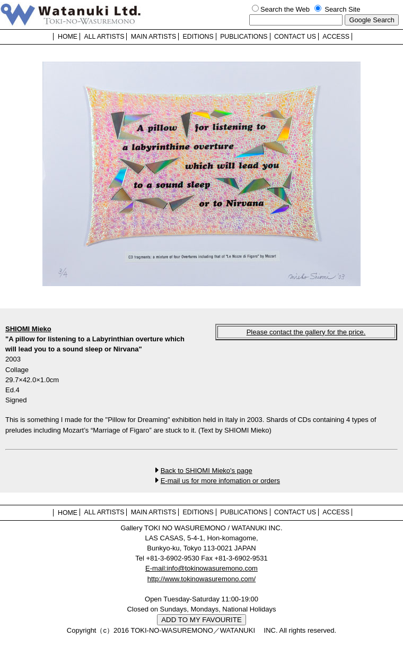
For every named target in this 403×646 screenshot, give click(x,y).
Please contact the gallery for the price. (306, 332)
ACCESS (335, 36)
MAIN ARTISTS (153, 36)
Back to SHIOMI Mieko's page (206, 471)
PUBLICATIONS (243, 36)
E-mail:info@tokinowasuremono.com (201, 568)
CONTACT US (295, 36)
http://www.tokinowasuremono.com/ (201, 579)
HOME (67, 36)
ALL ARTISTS (104, 36)
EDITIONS (198, 36)
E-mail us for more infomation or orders (220, 481)
